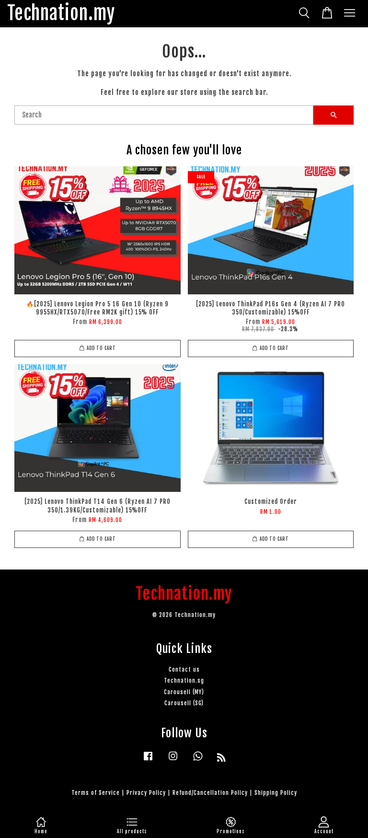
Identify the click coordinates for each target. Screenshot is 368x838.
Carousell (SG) (184, 703)
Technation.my (61, 13)
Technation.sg (184, 680)
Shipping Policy (275, 792)
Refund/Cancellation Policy (210, 792)
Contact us (184, 669)
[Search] (163, 115)
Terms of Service (95, 792)
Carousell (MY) (184, 692)
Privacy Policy (146, 792)
